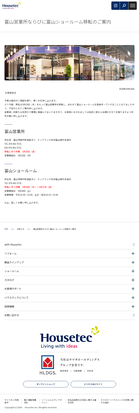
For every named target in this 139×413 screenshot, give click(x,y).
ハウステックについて (16, 297)
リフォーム (10, 253)
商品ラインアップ (14, 262)
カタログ (9, 280)
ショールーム (11, 271)
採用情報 (9, 306)
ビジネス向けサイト (93, 384)
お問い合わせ (11, 315)
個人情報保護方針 (30, 401)
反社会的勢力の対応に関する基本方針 (82, 401)
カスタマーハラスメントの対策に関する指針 (117, 401)
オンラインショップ (46, 384)
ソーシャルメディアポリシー (52, 401)
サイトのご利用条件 (11, 401)
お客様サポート (12, 288)
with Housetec (13, 244)
